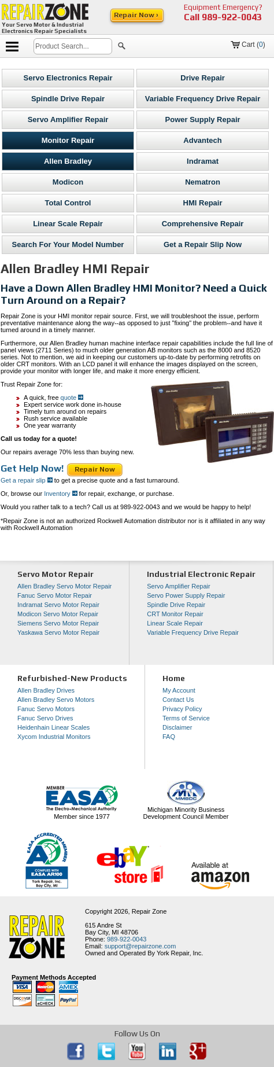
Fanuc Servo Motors (46, 708)
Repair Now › (137, 15)
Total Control (68, 202)
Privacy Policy (182, 708)
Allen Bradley (68, 161)
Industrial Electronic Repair (201, 574)
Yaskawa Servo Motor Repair (58, 632)
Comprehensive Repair (203, 223)
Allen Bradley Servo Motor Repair (64, 586)
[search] (73, 46)
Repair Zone (149, 911)
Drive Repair (202, 77)
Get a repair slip (27, 480)
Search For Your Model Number (68, 244)
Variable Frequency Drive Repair (202, 98)
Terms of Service (186, 718)
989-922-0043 (232, 17)
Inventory (59, 493)
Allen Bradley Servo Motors (55, 699)
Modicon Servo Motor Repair (57, 613)
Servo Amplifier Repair (68, 119)
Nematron (202, 182)
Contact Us (178, 699)
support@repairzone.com (140, 946)
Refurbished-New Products (72, 678)
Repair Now (95, 469)
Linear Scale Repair (68, 223)
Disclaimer (177, 727)
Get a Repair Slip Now (203, 244)
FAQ (168, 736)
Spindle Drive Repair (68, 98)
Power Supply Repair (202, 119)
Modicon (68, 182)
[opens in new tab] (76, 1057)
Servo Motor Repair (55, 574)
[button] (121, 47)
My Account (178, 690)
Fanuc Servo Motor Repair (54, 595)
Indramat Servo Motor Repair (58, 604)
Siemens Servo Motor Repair (58, 623)
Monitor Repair (68, 140)
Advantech (202, 140)
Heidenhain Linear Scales (53, 727)
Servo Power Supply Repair (186, 595)
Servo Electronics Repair (68, 77)
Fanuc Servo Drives (45, 718)
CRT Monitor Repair (175, 613)
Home (173, 678)
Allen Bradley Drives (46, 690)
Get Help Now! (33, 468)
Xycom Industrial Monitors (54, 736)
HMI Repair (203, 202)
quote (72, 397)
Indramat (203, 161)
